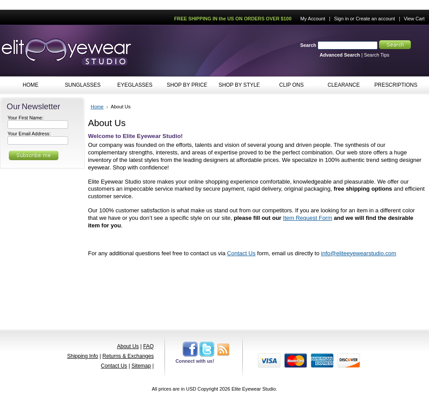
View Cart (414, 18)
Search (308, 45)
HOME (30, 85)
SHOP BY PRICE (185, 85)
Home (97, 106)
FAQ (148, 346)
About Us (127, 346)
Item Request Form (307, 218)
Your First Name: (25, 117)
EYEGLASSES (133, 85)
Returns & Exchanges (128, 356)
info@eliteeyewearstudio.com (358, 253)
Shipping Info (82, 356)
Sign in (341, 18)
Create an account (375, 18)
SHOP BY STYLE (237, 85)
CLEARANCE (344, 85)
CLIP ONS (289, 85)
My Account (312, 18)
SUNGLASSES (81, 85)
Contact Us (241, 253)
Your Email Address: (29, 133)
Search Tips (376, 55)
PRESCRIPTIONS (395, 85)
